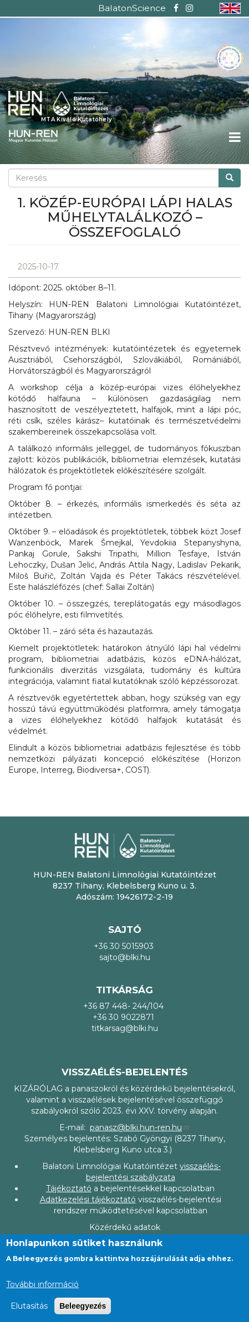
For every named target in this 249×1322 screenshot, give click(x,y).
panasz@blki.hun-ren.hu (140, 1127)
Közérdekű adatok (124, 1227)
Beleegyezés (82, 1305)
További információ (42, 1284)
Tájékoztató (69, 1188)
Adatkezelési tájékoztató (88, 1199)
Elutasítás (29, 1306)
